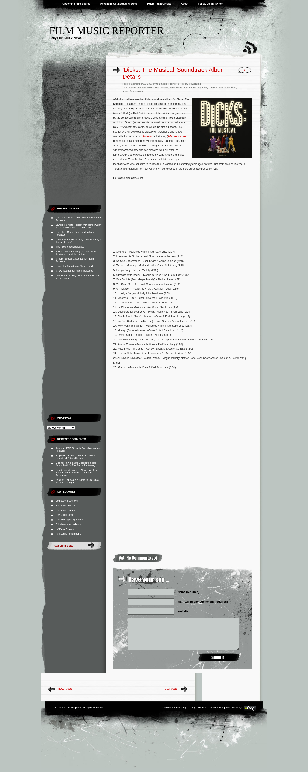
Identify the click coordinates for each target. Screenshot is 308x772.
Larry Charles (209, 87)
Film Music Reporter (106, 30)
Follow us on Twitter (210, 3)
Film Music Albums (65, 505)
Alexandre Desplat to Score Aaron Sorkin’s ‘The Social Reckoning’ (76, 464)
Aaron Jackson (137, 87)
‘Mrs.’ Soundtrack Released (70, 246)
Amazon (147, 136)
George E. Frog (187, 707)
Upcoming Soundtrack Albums (118, 3)
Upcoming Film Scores (76, 3)
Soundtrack (136, 91)
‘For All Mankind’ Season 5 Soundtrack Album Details (77, 456)
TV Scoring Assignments (68, 533)
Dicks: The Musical (157, 87)
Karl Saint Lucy (192, 87)
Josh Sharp (176, 87)
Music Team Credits (159, 3)
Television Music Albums (68, 524)
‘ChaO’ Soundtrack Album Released (74, 270)
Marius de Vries (227, 87)
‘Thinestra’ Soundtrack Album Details (75, 266)
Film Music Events (65, 510)
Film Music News (64, 515)
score (125, 91)
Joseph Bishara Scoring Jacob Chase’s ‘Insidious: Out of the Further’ (76, 252)
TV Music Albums (65, 529)
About (184, 3)
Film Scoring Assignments (69, 519)
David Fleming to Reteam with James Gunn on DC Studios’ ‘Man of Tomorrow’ (78, 226)
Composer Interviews (67, 500)
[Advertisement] (76, 138)
